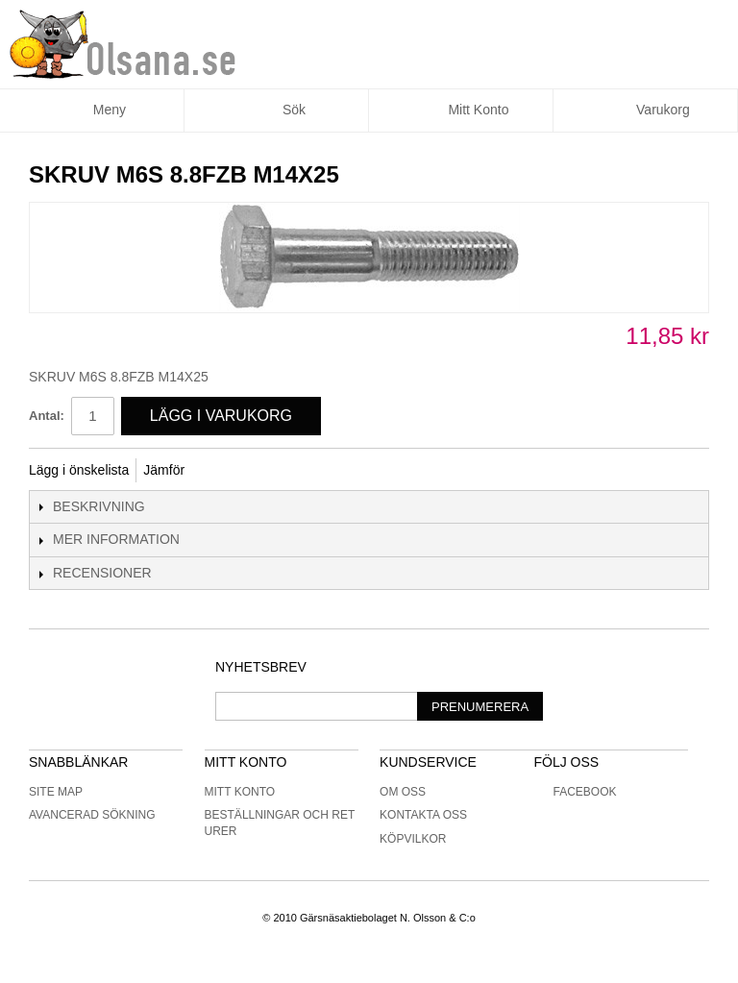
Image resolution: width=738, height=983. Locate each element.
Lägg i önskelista (79, 470)
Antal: (46, 415)
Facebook (574, 792)
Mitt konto (240, 792)
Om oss (403, 792)
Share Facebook (224, 470)
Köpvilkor (413, 839)
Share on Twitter (263, 470)
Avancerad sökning (92, 815)
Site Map (56, 792)
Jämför (163, 470)
